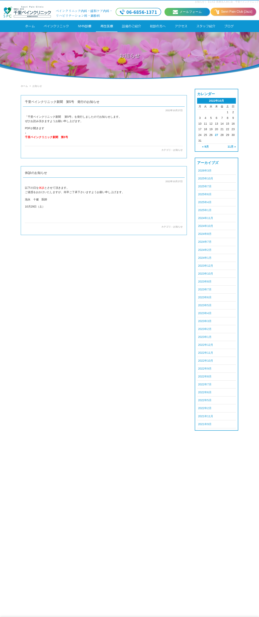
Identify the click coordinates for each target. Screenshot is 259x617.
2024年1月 (205, 257)
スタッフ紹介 (205, 26)
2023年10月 (205, 273)
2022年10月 (205, 360)
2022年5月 (205, 400)
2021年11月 (205, 416)
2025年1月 (205, 210)
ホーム (30, 26)
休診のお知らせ (36, 172)
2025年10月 (205, 178)
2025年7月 (205, 186)
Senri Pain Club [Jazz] (233, 11)
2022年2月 (205, 408)
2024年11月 (205, 218)
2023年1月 (205, 336)
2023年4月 (205, 313)
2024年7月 (205, 241)
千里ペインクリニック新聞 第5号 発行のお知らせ (62, 101)
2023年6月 (205, 297)
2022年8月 (205, 376)
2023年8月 (205, 281)
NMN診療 (84, 26)
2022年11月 (205, 352)
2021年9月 (205, 424)
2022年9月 (205, 368)
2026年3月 (205, 170)
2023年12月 (205, 265)
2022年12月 (205, 344)
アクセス (181, 26)
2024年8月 (205, 233)
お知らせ (178, 150)
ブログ (229, 26)
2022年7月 (205, 384)
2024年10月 (205, 225)
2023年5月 (205, 305)
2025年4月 (205, 202)
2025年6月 (205, 194)
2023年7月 (205, 289)
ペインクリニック (56, 26)
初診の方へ (158, 26)
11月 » (232, 146)
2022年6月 (205, 392)
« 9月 (205, 146)
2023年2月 (205, 329)
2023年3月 (205, 321)
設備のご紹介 (131, 26)
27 (216, 134)
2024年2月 (205, 249)
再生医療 (106, 26)
